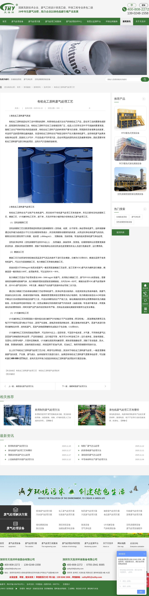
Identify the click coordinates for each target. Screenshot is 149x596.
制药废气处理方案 (89, 511)
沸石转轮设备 (65, 525)
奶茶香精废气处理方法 (91, 450)
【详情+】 (50, 421)
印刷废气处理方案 (134, 511)
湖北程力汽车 (81, 589)
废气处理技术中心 (74, 21)
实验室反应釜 (38, 589)
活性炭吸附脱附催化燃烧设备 (130, 194)
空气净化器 (86, 528)
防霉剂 (22, 589)
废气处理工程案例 (53, 21)
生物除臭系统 (16, 79)
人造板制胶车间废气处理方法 (21, 459)
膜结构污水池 (93, 589)
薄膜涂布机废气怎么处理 (19, 455)
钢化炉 (28, 589)
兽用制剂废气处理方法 (47, 409)
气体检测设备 (110, 528)
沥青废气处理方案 (134, 514)
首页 (4, 21)
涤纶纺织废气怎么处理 (91, 455)
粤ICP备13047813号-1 (15, 584)
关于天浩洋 (141, 21)
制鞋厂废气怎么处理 (90, 446)
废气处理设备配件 (134, 528)
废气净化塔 (28, 79)
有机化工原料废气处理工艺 (64, 87)
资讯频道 (27, 87)
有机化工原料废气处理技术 (49, 371)
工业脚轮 (71, 589)
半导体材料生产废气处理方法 (94, 459)
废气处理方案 (34, 21)
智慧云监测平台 (94, 21)
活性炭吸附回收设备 (42, 79)
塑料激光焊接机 (60, 589)
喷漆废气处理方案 (44, 511)
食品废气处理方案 (112, 514)
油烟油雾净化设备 (67, 528)
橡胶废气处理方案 (112, 511)
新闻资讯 (127, 21)
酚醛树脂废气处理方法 (78, 386)
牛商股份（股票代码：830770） (48, 584)
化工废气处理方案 (67, 511)
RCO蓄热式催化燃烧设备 (130, 163)
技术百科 (47, 87)
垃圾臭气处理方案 (67, 514)
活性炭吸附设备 (133, 525)
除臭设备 (85, 525)
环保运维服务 (112, 21)
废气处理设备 (17, 21)
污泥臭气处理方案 (89, 514)
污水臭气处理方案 (44, 514)
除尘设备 (40, 528)
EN (143, 5)
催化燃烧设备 (42, 525)
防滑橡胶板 (48, 589)
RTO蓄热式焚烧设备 (130, 133)
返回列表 (120, 232)
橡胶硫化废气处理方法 (24, 386)
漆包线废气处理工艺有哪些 (124, 409)
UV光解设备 (109, 525)
